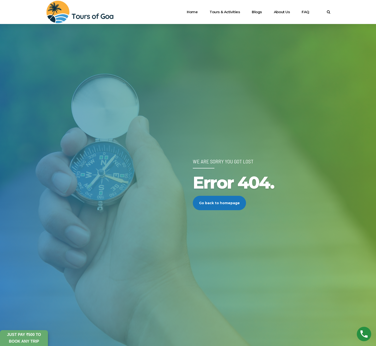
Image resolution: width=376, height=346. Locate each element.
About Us (282, 12)
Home (192, 12)
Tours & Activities (225, 12)
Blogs (257, 12)
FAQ (305, 12)
